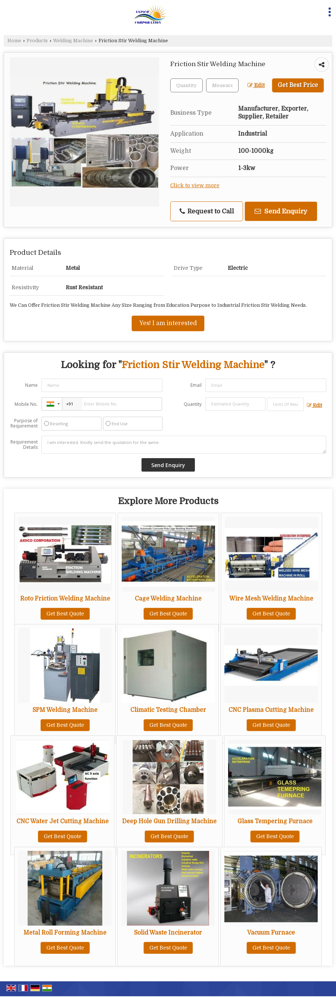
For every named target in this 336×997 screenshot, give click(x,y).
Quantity (193, 404)
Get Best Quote (65, 614)
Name (31, 385)
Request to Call (207, 211)
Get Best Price (298, 85)
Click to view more (195, 185)
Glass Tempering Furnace (274, 821)
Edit (256, 85)
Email (196, 385)
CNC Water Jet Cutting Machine (62, 821)
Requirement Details (24, 444)
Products (37, 40)
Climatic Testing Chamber (168, 710)
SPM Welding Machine (64, 710)
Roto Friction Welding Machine (65, 598)
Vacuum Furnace (271, 932)
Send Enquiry (281, 211)
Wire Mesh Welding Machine (271, 598)
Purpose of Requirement (24, 423)
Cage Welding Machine (168, 598)
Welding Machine (73, 40)
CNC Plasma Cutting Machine (271, 710)
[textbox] (222, 85)
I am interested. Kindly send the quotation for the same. (183, 445)
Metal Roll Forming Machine (65, 932)
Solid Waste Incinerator (168, 932)
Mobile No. (26, 404)
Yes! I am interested (168, 323)
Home (14, 40)
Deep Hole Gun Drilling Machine (169, 821)
